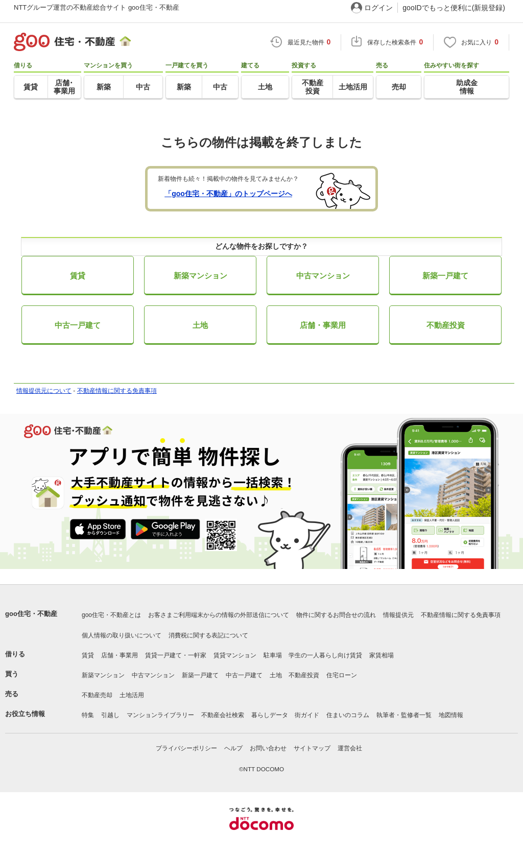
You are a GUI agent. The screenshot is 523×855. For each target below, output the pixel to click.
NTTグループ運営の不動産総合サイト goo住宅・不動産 (96, 7)
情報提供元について (44, 390)
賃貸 (77, 275)
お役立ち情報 (25, 714)
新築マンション (200, 275)
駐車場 (273, 655)
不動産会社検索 (222, 715)
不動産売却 (97, 695)
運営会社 (350, 748)
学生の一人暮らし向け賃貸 (325, 655)
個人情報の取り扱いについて (121, 635)
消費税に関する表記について (208, 635)
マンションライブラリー (160, 715)
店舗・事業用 (323, 325)
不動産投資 (445, 325)
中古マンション (323, 275)
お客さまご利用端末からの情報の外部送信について (218, 615)
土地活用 (132, 695)
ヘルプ (233, 748)
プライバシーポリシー (186, 748)
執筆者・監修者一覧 (404, 715)
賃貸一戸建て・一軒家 (175, 655)
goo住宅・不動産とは (111, 615)
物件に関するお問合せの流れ (336, 615)
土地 (200, 325)
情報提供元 (398, 615)
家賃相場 (381, 655)
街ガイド (307, 715)
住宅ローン (341, 675)
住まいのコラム (347, 715)
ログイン (378, 8)
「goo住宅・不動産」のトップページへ (228, 193)
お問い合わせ (268, 748)
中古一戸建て (78, 325)
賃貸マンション (234, 655)
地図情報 (451, 715)
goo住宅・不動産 (31, 614)
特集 (88, 715)
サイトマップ (312, 748)
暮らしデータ (269, 715)
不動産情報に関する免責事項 (117, 390)
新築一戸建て (445, 275)
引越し (110, 715)
